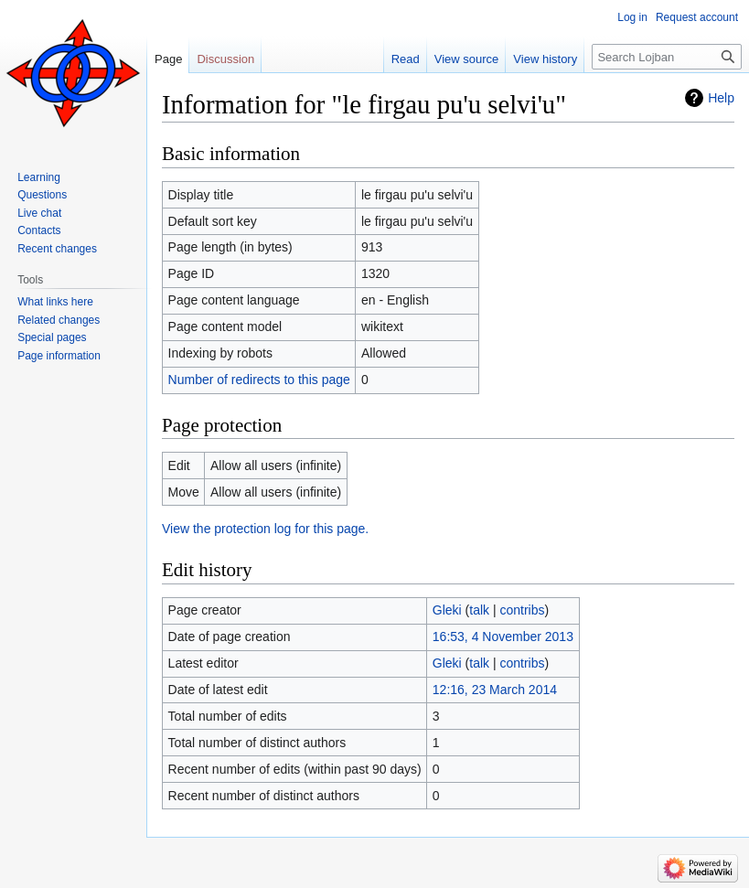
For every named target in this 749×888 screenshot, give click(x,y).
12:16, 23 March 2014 (495, 689)
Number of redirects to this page (259, 379)
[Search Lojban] (667, 57)
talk (479, 610)
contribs (522, 610)
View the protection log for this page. (265, 528)
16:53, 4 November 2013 (503, 636)
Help (721, 98)
